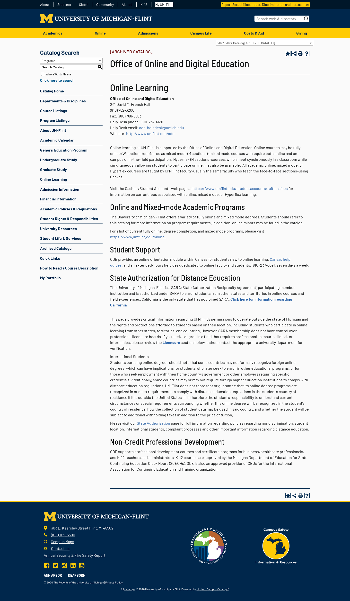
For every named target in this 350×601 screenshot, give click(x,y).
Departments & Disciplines (63, 101)
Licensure (171, 342)
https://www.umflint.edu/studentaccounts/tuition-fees (240, 188)
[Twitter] (56, 565)
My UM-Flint (164, 4)
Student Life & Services (60, 238)
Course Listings (53, 110)
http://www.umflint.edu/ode (150, 133)
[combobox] (264, 43)
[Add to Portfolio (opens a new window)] (287, 53)
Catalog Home (52, 91)
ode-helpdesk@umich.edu (161, 127)
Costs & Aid (254, 33)
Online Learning (53, 179)
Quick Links (50, 258)
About (44, 4)
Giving (301, 33)
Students (64, 4)
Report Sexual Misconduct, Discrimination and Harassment (265, 4)
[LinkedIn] (73, 565)
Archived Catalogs (55, 248)
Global (83, 4)
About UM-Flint (53, 130)
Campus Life (201, 33)
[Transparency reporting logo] (209, 545)
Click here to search (57, 80)
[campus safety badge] (276, 545)
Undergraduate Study (58, 159)
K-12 (143, 4)
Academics (52, 33)
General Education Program (63, 150)
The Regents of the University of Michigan (78, 582)
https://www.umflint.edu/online (137, 236)
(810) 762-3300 (63, 534)
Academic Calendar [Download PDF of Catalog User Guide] (57, 140)
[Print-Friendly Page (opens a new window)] (300, 53)
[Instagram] (64, 565)
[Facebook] (47, 565)
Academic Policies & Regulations (68, 208)
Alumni (127, 4)
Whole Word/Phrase (58, 74)
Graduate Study (53, 169)
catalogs (129, 589)
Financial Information (58, 199)
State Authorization (153, 423)
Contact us (60, 548)
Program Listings (55, 120)
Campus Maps (62, 541)
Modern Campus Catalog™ (213, 589)
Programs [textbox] (48, 61)
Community (105, 4)
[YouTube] (82, 565)
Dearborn (76, 575)
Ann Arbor (53, 575)
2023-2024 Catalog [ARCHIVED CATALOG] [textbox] (246, 43)
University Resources (58, 228)
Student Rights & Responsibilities (69, 218)
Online (100, 33)
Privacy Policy (114, 582)
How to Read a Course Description (69, 268)
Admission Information (59, 189)
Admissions (148, 33)
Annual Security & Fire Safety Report (74, 555)
